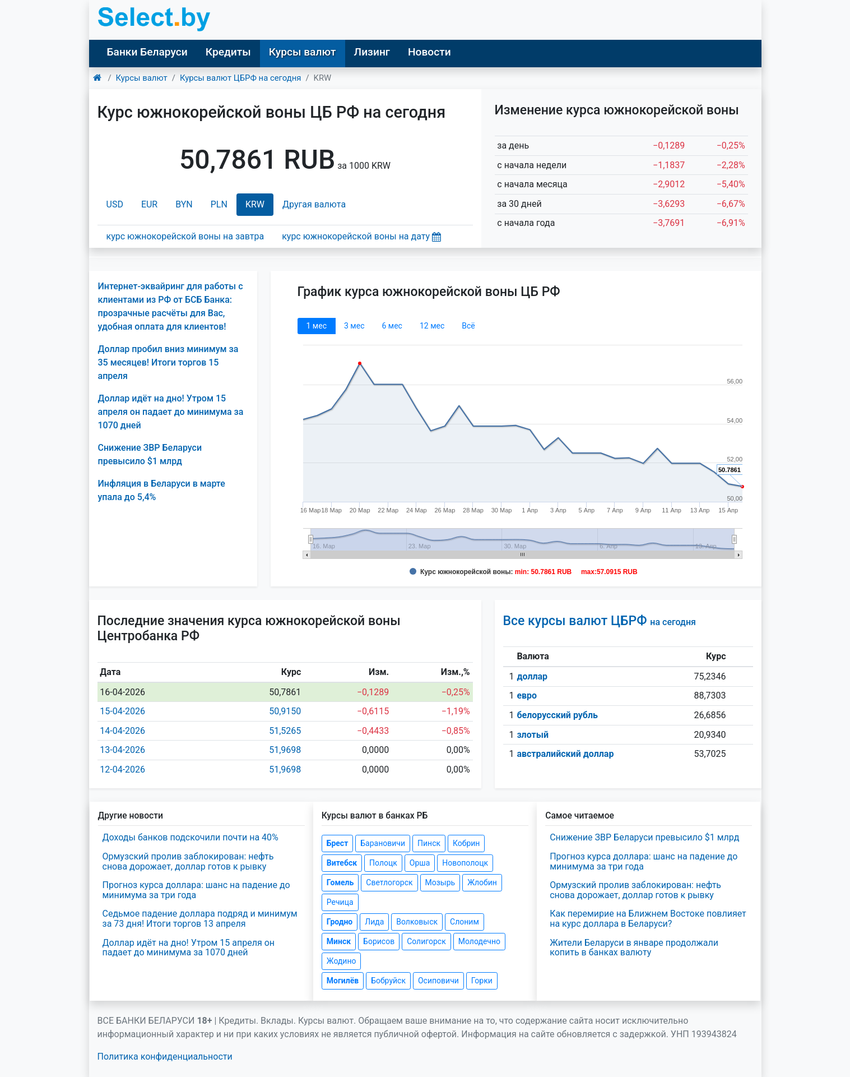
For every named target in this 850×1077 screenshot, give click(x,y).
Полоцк (383, 862)
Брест (337, 843)
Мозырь (440, 882)
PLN (219, 204)
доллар (532, 676)
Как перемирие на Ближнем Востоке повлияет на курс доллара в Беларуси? (648, 918)
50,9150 (285, 711)
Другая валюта (314, 204)
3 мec (354, 325)
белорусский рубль (557, 715)
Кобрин (466, 843)
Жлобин (482, 882)
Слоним (464, 921)
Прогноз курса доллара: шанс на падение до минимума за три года (196, 890)
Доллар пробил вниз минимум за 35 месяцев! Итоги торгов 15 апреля (168, 362)
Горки (482, 980)
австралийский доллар (565, 753)
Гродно (339, 921)
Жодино (341, 960)
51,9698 (285, 750)
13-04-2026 (122, 750)
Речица (340, 902)
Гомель (340, 882)
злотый (533, 734)
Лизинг (372, 51)
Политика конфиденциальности (165, 1056)
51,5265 (285, 730)
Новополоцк (465, 862)
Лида (374, 921)
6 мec (392, 325)
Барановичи (382, 843)
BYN (184, 204)
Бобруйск (388, 980)
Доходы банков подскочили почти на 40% (190, 837)
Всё (468, 325)
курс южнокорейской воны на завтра (185, 236)
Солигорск (426, 941)
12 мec (432, 325)
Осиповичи (438, 980)
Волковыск (417, 921)
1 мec (316, 325)
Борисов (378, 941)
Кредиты (228, 51)
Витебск (342, 862)
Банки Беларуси (147, 51)
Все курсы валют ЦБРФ (599, 620)
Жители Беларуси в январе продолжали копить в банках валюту (634, 947)
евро (527, 695)
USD (114, 204)
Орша (420, 862)
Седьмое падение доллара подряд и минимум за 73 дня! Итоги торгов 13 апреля (200, 918)
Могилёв (343, 980)
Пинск (428, 843)
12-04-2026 (122, 769)
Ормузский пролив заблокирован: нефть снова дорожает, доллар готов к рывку (188, 861)
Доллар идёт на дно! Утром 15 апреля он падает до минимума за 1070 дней (171, 412)
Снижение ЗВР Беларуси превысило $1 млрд (644, 837)
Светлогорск (389, 882)
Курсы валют (302, 51)
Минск (339, 941)
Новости (429, 51)
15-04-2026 (122, 711)
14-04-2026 (122, 730)
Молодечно (479, 941)
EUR (149, 204)
